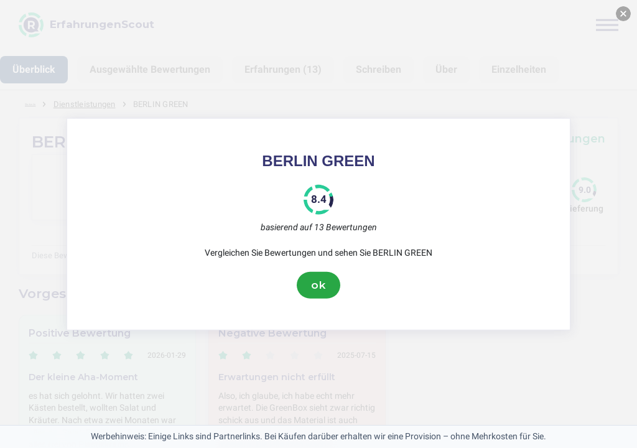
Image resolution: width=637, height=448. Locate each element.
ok (318, 285)
